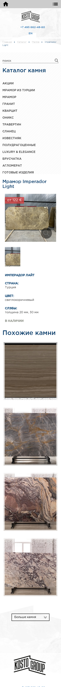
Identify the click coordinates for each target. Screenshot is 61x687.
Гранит (8, 103)
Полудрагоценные (19, 145)
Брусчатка (11, 158)
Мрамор (9, 97)
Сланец (9, 131)
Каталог (22, 42)
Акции (8, 83)
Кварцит (9, 110)
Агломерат (12, 165)
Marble (35, 42)
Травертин (11, 124)
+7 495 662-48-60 (32, 27)
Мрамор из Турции (18, 90)
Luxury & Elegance (18, 151)
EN (31, 33)
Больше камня (25, 617)
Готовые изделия (18, 172)
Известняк (11, 138)
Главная (7, 42)
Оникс (8, 117)
